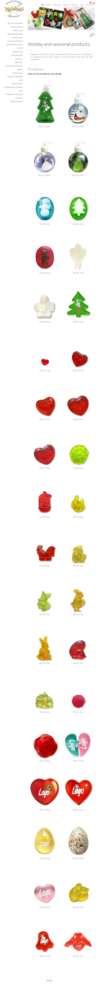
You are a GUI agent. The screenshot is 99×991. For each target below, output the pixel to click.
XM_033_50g (44, 859)
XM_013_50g (44, 761)
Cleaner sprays (17, 84)
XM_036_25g (78, 907)
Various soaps (17, 38)
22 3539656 (46, 5)
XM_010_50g (78, 810)
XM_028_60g (78, 614)
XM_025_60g (44, 566)
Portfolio (66, 5)
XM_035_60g (78, 956)
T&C (82, 5)
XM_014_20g (78, 712)
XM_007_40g (78, 273)
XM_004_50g (44, 224)
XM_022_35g (78, 468)
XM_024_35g (78, 517)
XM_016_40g (78, 322)
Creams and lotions (15, 41)
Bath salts (19, 62)
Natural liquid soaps (15, 34)
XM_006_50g (44, 273)
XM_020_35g (78, 419)
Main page (57, 5)
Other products (16, 101)
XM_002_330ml (78, 127)
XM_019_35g (44, 419)
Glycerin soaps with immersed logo (15, 25)
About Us (75, 5)
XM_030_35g (78, 663)
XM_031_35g (44, 712)
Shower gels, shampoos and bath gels (15, 76)
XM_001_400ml (44, 127)
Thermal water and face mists (14, 89)
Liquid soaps (18, 30)
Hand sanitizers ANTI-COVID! (14, 46)
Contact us (90, 5)
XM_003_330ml (78, 175)
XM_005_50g (78, 224)
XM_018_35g (78, 371)
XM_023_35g (44, 517)
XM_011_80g (44, 810)
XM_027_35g (44, 614)
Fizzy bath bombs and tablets (14, 67)
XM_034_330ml (44, 175)
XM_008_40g (44, 322)
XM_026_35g (78, 566)
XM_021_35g (44, 468)
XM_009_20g (44, 907)
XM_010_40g (44, 956)
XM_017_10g (44, 371)
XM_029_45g (44, 663)
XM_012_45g (78, 761)
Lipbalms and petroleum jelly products (17, 55)
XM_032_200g (78, 859)
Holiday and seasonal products (14, 96)
